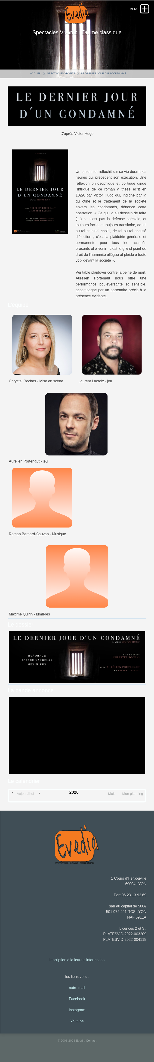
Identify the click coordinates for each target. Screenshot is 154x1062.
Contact (91, 1043)
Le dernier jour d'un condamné (103, 76)
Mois (112, 796)
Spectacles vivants (61, 76)
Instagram (77, 1013)
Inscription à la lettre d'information (77, 963)
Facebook (77, 1002)
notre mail (77, 990)
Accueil (35, 76)
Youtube (77, 1024)
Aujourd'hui (25, 796)
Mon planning (132, 796)
